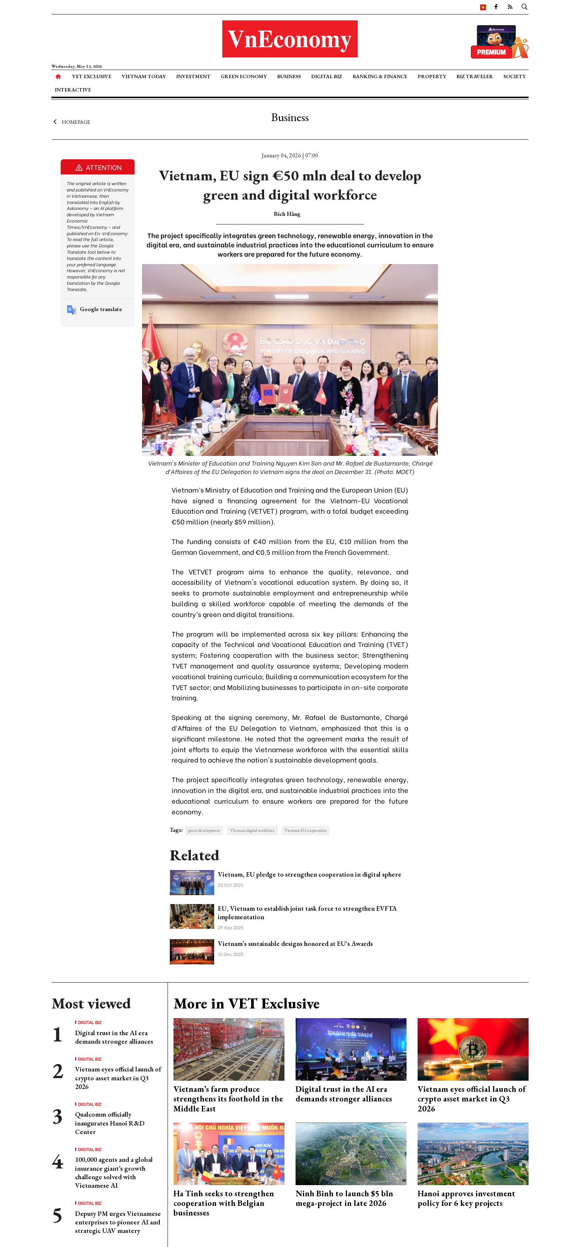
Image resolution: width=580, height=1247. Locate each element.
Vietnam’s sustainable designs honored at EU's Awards (295, 943)
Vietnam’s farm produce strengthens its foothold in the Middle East (228, 1099)
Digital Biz (326, 76)
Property (432, 76)
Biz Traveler (474, 76)
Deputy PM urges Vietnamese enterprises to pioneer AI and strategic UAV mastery (118, 1222)
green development (204, 830)
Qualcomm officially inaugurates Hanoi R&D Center (110, 1123)
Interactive (73, 89)
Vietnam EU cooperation (306, 830)
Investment (193, 76)
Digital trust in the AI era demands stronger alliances (114, 1037)
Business (289, 76)
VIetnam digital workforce (252, 830)
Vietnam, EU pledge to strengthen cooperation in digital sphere (309, 874)
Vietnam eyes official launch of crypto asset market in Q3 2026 (118, 1078)
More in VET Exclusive (246, 1003)
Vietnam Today (144, 76)
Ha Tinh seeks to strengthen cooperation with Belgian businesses (223, 1203)
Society (514, 76)
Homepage (70, 121)
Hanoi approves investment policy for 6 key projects (466, 1198)
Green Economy (244, 76)
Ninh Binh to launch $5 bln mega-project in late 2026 (344, 1198)
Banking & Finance (380, 76)
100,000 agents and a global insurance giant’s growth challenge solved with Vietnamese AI (114, 1172)
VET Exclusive (91, 76)
